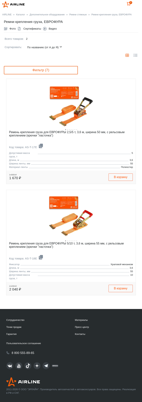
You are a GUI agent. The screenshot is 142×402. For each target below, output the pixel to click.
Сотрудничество (15, 320)
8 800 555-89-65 (23, 352)
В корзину (120, 186)
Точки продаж (13, 327)
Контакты (80, 334)
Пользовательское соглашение (23, 343)
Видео (53, 37)
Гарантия (11, 334)
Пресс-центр (82, 327)
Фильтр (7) (40, 79)
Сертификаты (32, 37)
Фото (12, 37)
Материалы (81, 320)
